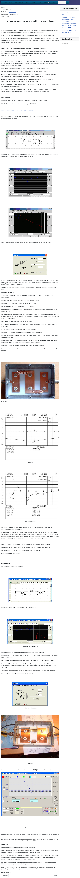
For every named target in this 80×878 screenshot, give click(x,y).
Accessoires (12, 12)
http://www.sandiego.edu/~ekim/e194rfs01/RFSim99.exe (17, 110)
